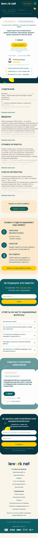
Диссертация (19, 487)
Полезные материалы (19, 509)
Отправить (19, 444)
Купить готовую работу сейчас (19, 268)
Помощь (19, 500)
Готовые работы (12, 10)
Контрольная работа (19, 484)
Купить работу (19, 45)
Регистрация (27, 3)
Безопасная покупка (19, 497)
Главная (3, 10)
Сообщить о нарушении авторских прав (18, 64)
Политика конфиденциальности (19, 506)
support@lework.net (19, 515)
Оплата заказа (19, 494)
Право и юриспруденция (9, 11)
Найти (19, 302)
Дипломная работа (19, 472)
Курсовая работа (19, 475)
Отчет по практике (19, 481)
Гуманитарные (21, 10)
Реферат (19, 478)
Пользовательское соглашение (19, 503)
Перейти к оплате (19, 209)
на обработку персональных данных (23, 449)
